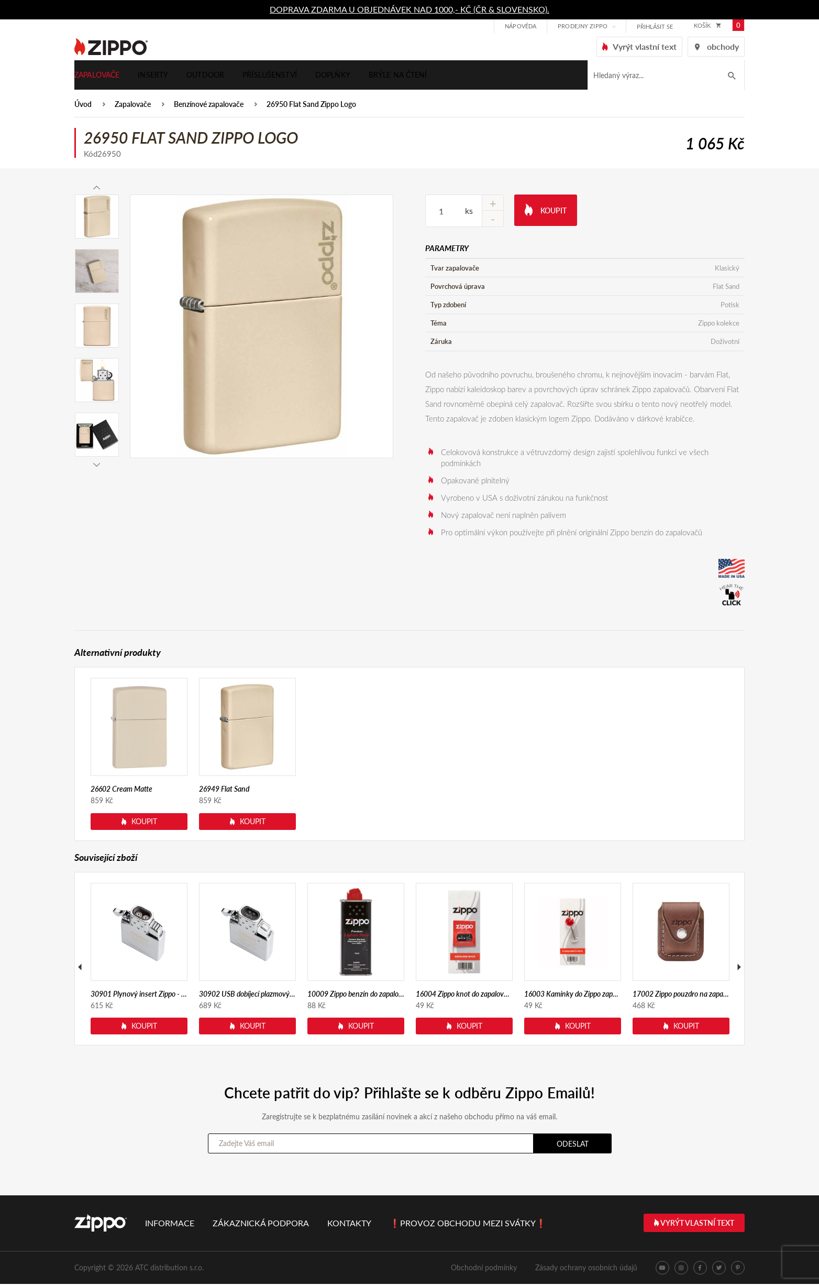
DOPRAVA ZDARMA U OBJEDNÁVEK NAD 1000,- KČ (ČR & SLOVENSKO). (409, 9)
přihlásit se (654, 27)
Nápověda (519, 26)
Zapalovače (96, 75)
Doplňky (332, 75)
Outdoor (205, 75)
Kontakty (349, 1223)
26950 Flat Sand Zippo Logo (311, 105)
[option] (261, 327)
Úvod (83, 105)
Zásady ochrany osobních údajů (586, 1268)
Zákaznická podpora (261, 1223)
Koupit (546, 210)
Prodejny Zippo (581, 26)
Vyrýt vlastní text (694, 1224)
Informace (169, 1223)
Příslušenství (269, 75)
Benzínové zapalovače (209, 105)
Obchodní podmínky (484, 1268)
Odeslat (573, 1145)
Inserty (153, 75)
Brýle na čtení (398, 75)
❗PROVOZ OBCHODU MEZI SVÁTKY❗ (468, 1223)
